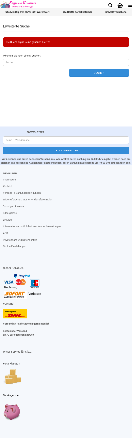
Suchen (99, 72)
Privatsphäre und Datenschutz (20, 239)
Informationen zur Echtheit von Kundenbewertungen (32, 226)
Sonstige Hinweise (13, 206)
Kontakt (7, 186)
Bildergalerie (10, 212)
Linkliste (7, 219)
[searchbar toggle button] (110, 5)
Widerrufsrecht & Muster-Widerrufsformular (27, 199)
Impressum (9, 179)
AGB (5, 233)
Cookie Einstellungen (14, 246)
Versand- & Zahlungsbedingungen (22, 192)
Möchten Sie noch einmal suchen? (22, 55)
